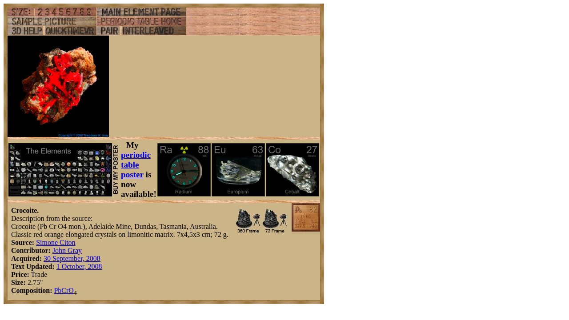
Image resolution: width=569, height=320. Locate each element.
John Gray (67, 250)
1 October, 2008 (79, 266)
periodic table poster (136, 164)
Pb (57, 290)
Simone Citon (55, 242)
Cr (64, 290)
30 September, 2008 (72, 258)
